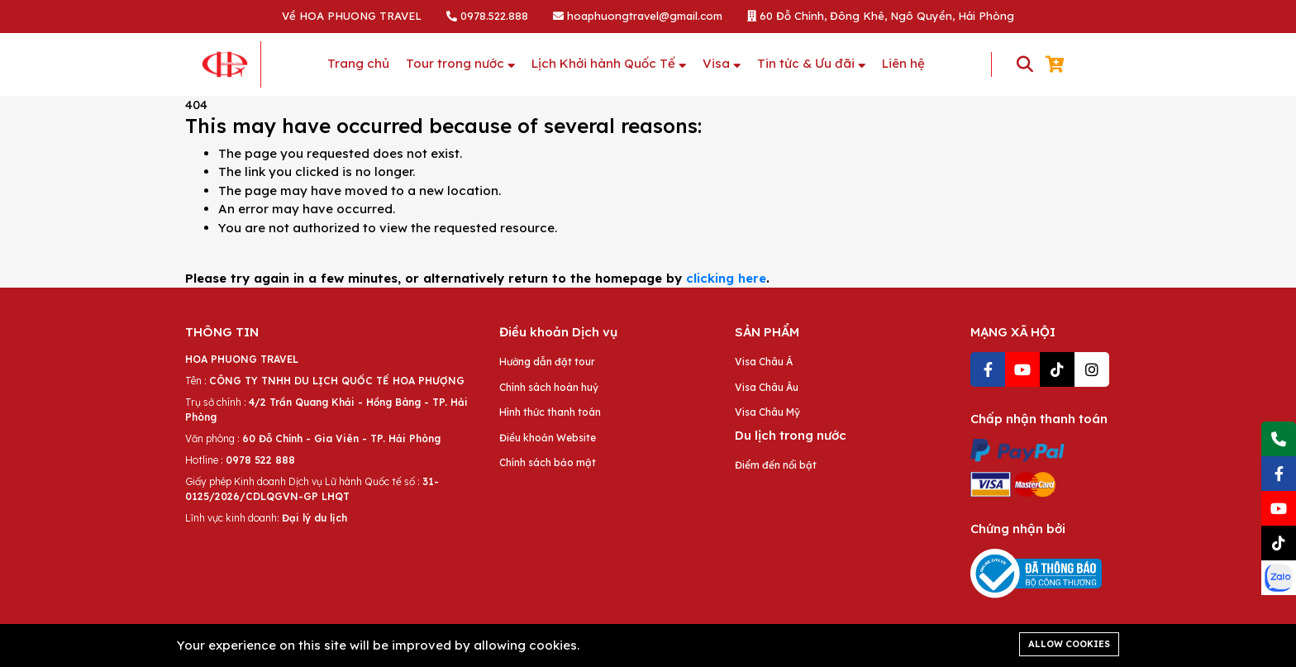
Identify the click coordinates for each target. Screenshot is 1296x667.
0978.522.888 (487, 15)
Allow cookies (1069, 644)
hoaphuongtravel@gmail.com (637, 15)
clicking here (726, 278)
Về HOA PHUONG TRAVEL (352, 15)
